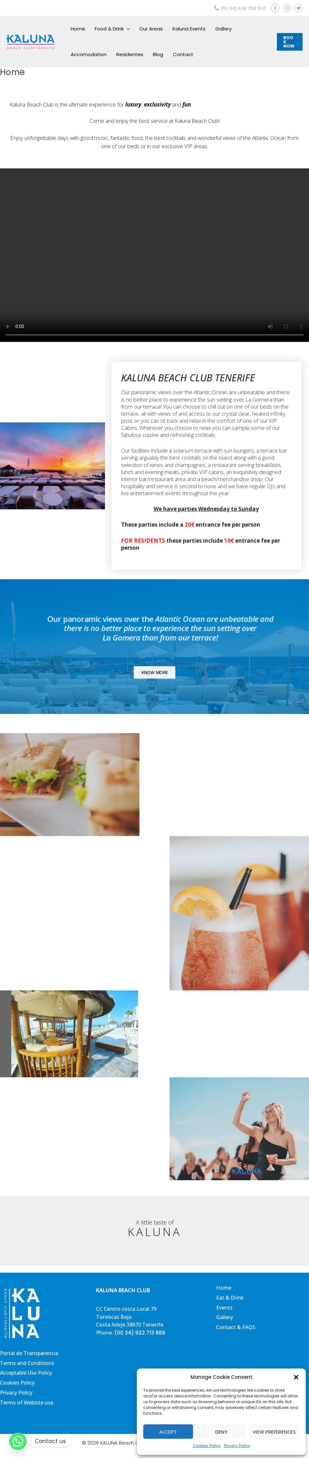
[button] (296, 1377)
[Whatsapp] (18, 1441)
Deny (221, 1431)
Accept (168, 1431)
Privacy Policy (237, 1445)
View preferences (274, 1431)
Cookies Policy (207, 1445)
